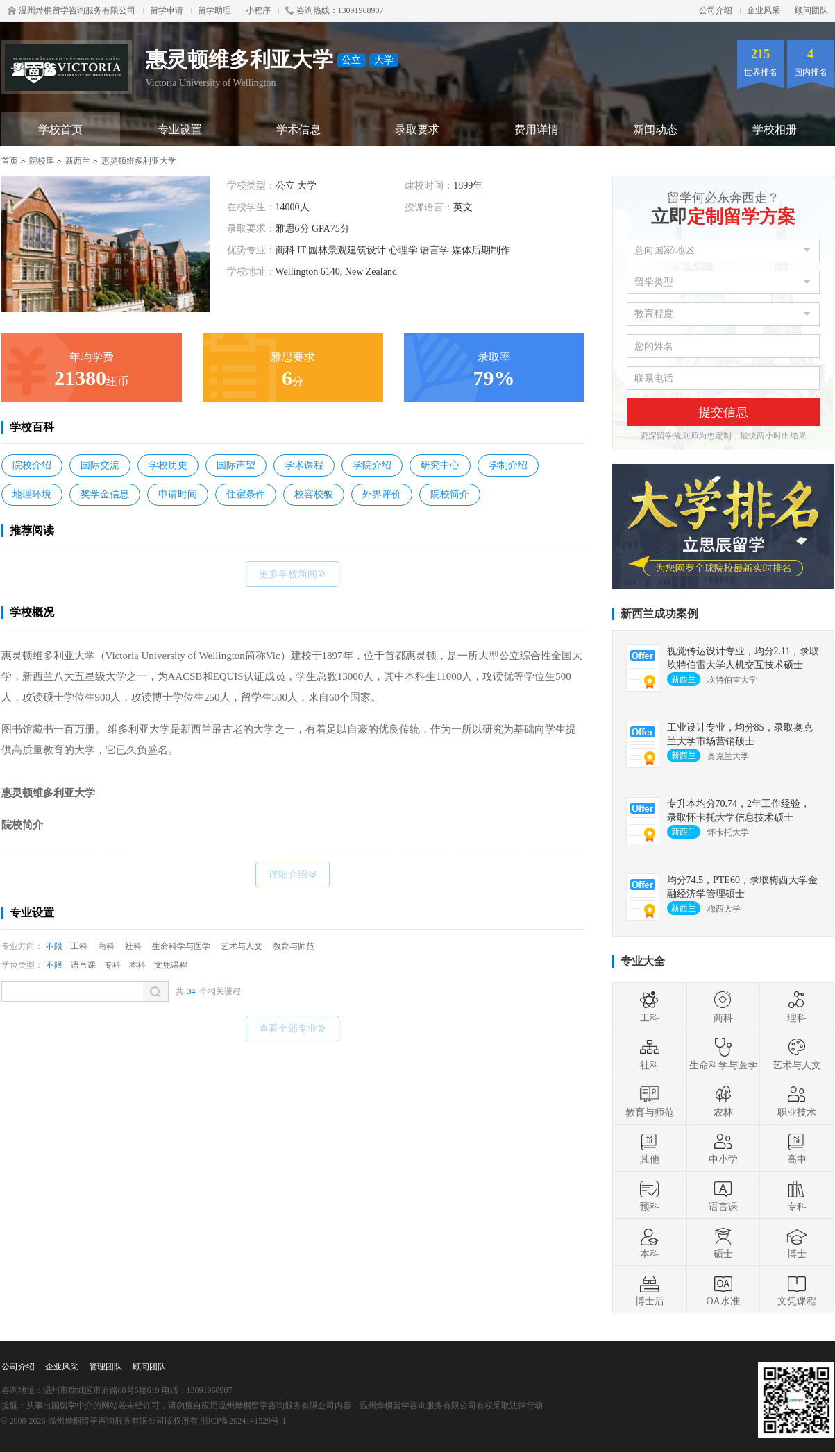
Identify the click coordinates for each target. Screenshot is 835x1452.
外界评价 (381, 494)
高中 (796, 1148)
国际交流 (100, 465)
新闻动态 (655, 129)
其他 (649, 1148)
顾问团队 (811, 10)
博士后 (649, 1289)
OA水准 (722, 1289)
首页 (9, 161)
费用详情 (536, 129)
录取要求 (417, 129)
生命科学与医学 (181, 946)
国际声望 (236, 465)
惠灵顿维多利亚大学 (138, 161)
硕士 (723, 1242)
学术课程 (304, 465)
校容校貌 (313, 494)
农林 (723, 1101)
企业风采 (763, 10)
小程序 (258, 10)
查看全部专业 (292, 1028)
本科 (137, 965)
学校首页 (60, 129)
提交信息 (723, 412)
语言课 (83, 965)
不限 (54, 946)
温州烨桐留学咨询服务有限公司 (71, 10)
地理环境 (31, 494)
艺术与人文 (241, 946)
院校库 (41, 161)
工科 (79, 946)
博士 (796, 1242)
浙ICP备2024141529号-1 (243, 1421)
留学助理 (214, 10)
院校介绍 (31, 465)
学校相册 (774, 129)
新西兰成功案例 (659, 614)
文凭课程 (170, 965)
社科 (133, 946)
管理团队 (105, 1367)
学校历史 (168, 465)
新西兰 (77, 161)
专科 (112, 965)
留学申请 (166, 10)
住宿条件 (245, 494)
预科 (649, 1195)
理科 (796, 1006)
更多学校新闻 (292, 574)
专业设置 (180, 129)
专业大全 (643, 961)
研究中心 (440, 465)
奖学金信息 (105, 494)
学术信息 (298, 129)
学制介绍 (508, 465)
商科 (106, 946)
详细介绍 (293, 874)
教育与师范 (293, 946)
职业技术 (796, 1101)
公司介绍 (715, 10)
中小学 (723, 1148)
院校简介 (449, 494)
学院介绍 (372, 465)
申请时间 (177, 494)
